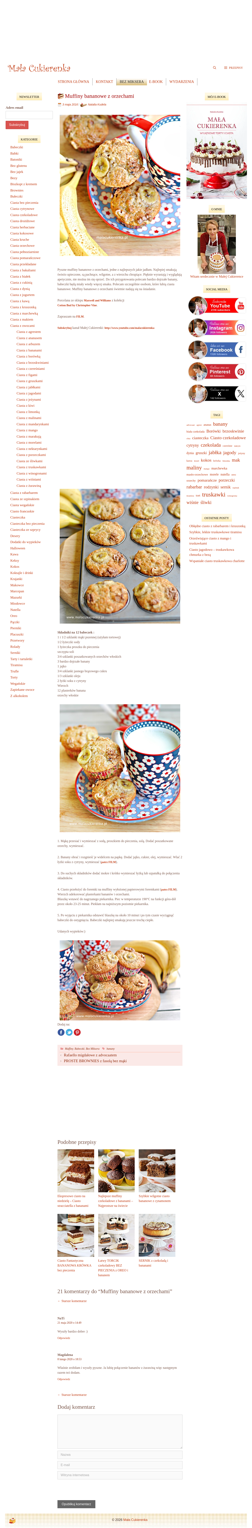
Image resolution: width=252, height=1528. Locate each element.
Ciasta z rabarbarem (24, 493)
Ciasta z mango (27, 430)
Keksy (14, 560)
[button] (233, 67)
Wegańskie (17, 684)
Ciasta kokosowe (22, 233)
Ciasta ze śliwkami (29, 461)
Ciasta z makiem (21, 319)
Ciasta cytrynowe (22, 209)
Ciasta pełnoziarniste (24, 252)
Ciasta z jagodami (29, 393)
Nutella (15, 610)
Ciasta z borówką (28, 356)
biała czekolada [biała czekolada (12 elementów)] (195, 431)
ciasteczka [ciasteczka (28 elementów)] (200, 438)
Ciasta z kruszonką (23, 307)
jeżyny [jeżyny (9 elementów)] (241, 453)
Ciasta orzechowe (22, 246)
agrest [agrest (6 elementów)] (199, 425)
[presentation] (84, 1490)
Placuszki (16, 634)
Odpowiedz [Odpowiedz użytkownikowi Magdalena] (63, 1379)
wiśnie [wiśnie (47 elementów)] (192, 502)
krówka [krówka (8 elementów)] (217, 460)
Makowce (17, 585)
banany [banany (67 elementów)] (220, 424)
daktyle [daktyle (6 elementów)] (237, 446)
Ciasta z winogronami (32, 473)
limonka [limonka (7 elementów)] (226, 461)
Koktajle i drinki (21, 573)
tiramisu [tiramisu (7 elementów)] (190, 495)
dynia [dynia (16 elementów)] (190, 453)
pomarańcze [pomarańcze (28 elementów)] (207, 480)
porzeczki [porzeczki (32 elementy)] (227, 480)
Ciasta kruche (19, 239)
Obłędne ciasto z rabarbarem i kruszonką (217, 526)
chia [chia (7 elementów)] (188, 438)
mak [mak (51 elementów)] (236, 460)
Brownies (16, 190)
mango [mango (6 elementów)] (206, 469)
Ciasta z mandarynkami (33, 424)
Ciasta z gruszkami (30, 381)
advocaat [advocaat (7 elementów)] (190, 425)
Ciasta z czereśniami (31, 369)
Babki (14, 153)
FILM (80, 316)
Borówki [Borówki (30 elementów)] (213, 431)
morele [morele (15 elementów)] (214, 474)
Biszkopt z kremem (23, 184)
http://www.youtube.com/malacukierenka (129, 327)
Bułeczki (16, 196)
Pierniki (15, 628)
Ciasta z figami (27, 375)
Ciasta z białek (20, 276)
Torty (14, 677)
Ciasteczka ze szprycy (25, 530)
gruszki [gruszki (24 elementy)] (201, 453)
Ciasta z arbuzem (28, 344)
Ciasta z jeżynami (29, 399)
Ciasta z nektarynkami (32, 449)
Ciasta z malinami (29, 418)
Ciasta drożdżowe (22, 221)
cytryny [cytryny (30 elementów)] (192, 445)
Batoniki (16, 159)
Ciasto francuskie (22, 511)
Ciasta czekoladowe (23, 215)
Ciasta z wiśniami (29, 479)
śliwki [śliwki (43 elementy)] (205, 502)
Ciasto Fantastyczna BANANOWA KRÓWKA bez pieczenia (74, 1265)
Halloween (17, 548)
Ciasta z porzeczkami (31, 455)
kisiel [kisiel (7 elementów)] (196, 461)
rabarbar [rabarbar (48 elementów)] (194, 486)
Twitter (69, 1032)
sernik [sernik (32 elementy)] (226, 487)
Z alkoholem (19, 696)
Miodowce (17, 603)
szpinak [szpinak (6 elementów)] (235, 488)
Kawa (14, 554)
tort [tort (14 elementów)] (198, 495)
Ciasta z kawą (19, 301)
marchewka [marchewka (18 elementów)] (219, 468)
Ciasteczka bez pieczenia (27, 524)
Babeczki (79, 1048)
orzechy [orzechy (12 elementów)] (191, 480)
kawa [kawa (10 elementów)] (189, 460)
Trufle (14, 671)
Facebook (61, 1032)
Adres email (14, 108)
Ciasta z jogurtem (22, 295)
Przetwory (17, 640)
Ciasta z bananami (29, 350)
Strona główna (73, 82)
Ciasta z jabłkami (28, 387)
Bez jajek (16, 172)
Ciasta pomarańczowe (25, 258)
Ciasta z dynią (20, 289)
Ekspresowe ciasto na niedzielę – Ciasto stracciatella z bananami (73, 1200)
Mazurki (16, 597)
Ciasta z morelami (29, 442)
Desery (15, 536)
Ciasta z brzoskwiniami (33, 363)
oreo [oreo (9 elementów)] (233, 474)
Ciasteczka (17, 517)
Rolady (15, 647)
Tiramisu (16, 665)
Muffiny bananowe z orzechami (99, 96)
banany (111, 1048)
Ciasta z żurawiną (29, 486)
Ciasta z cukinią (21, 282)
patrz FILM (108, 862)
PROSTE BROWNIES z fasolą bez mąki (95, 1061)
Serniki (15, 653)
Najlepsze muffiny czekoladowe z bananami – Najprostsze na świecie (115, 1200)
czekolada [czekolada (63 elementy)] (211, 445)
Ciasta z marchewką (24, 313)
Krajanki (16, 579)
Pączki (14, 622)
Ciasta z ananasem (29, 338)
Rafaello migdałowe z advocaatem (90, 1055)
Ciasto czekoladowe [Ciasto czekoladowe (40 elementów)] (228, 437)
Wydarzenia (181, 82)
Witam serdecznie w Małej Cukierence (216, 276)
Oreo (13, 616)
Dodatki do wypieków (25, 542)
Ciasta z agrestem (29, 332)
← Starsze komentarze (72, 1301)
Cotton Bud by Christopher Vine (77, 305)
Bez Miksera (132, 82)
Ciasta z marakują (29, 436)
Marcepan (17, 591)
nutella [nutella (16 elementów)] (225, 474)
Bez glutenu (18, 166)
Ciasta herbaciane (22, 227)
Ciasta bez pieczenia (24, 203)
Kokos (14, 567)
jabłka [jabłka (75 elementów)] (215, 452)
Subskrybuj (64, 327)
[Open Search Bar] (214, 67)
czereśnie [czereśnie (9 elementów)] (227, 445)
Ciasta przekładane (23, 264)
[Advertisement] (126, 28)
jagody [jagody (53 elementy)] (229, 452)
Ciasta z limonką (28, 412)
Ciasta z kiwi (25, 406)
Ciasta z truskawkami (31, 467)
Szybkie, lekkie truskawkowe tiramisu (216, 532)
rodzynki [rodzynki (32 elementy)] (211, 487)
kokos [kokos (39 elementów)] (206, 460)
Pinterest (77, 1032)
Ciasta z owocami (22, 326)
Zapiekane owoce (22, 690)
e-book (156, 82)
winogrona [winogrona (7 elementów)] (232, 495)
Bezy (13, 178)
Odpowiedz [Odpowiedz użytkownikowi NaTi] (63, 1338)
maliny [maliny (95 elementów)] (194, 468)
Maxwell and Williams (97, 300)
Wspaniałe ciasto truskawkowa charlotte (217, 561)
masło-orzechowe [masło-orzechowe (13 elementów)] (197, 474)
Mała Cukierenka (135, 1520)
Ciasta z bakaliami (23, 270)
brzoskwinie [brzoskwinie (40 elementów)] (233, 431)
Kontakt (104, 82)
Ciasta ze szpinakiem (24, 499)
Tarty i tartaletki (21, 659)
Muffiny (69, 1048)
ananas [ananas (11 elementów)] (207, 424)
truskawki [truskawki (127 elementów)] (213, 494)
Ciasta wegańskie (22, 505)
